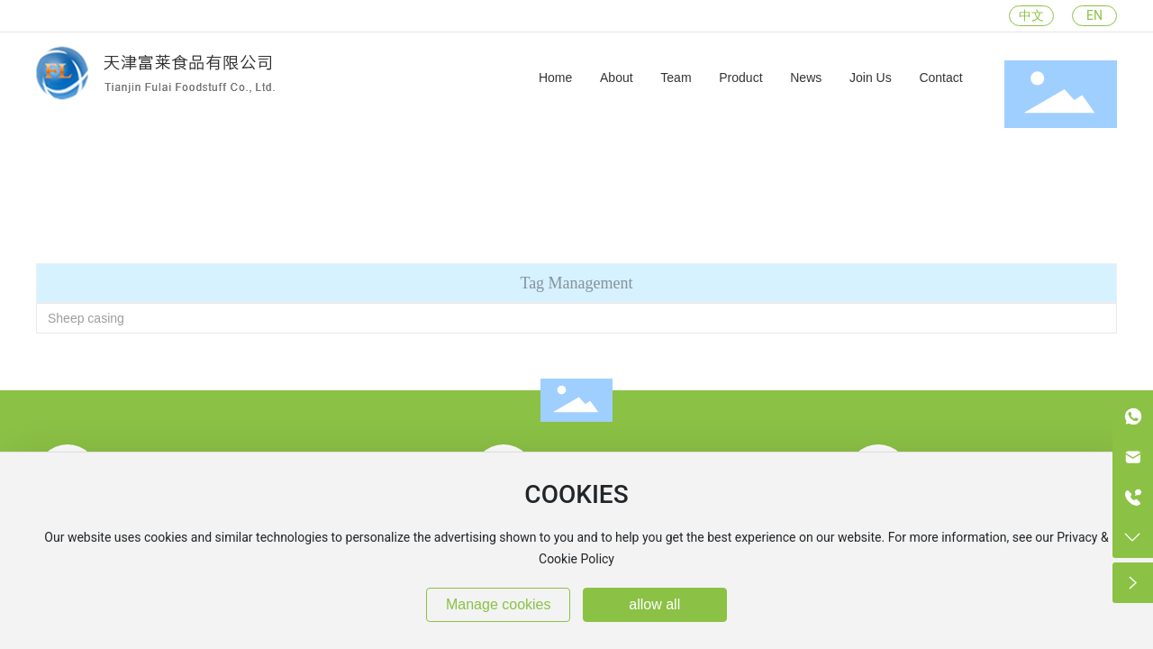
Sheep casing (86, 318)
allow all (654, 604)
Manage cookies (498, 604)
